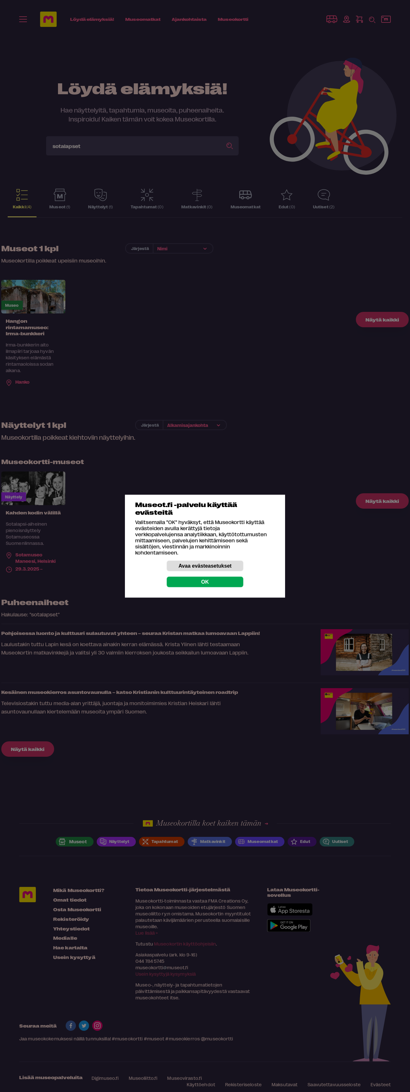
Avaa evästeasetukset (205, 565)
